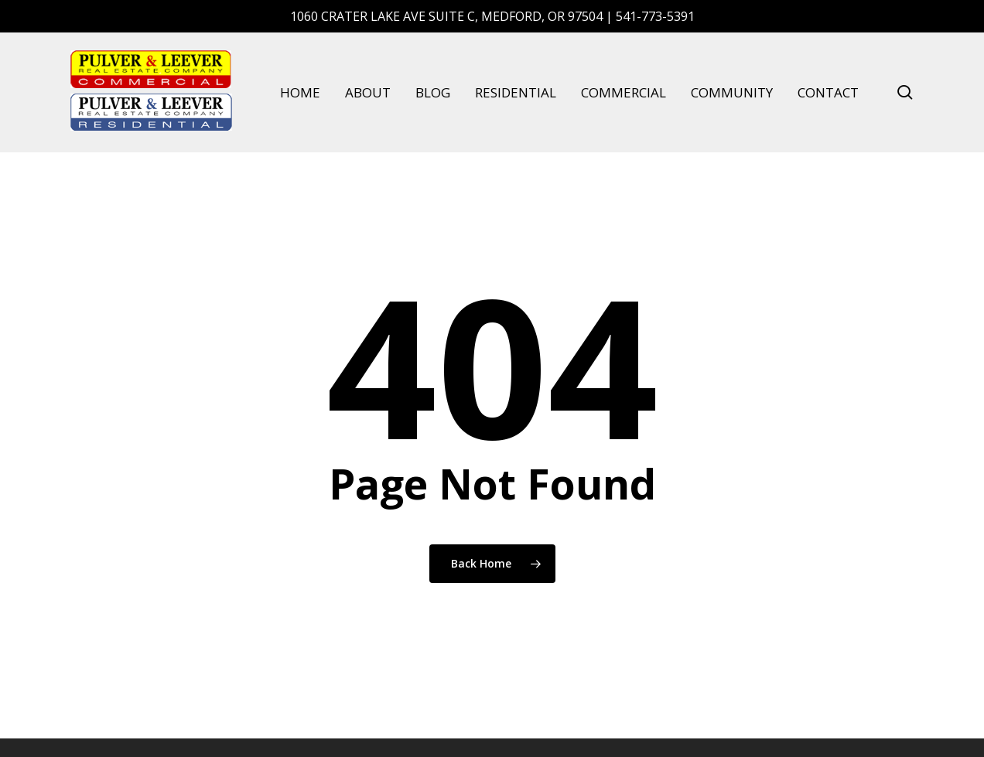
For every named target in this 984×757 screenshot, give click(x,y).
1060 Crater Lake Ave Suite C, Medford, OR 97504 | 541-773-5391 (492, 16)
